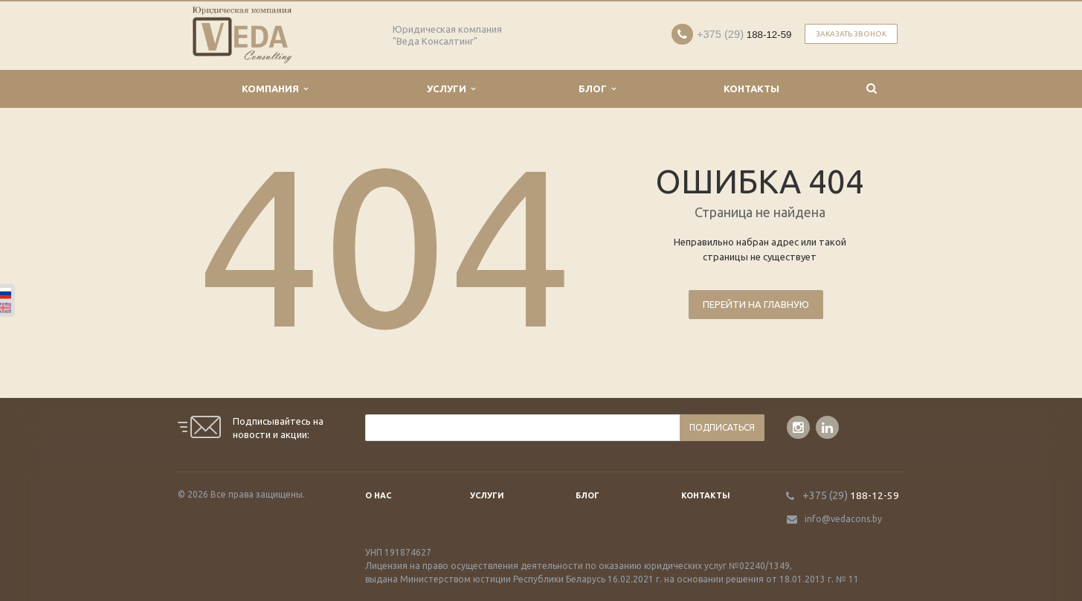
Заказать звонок (851, 34)
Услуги (451, 88)
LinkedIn (827, 427)
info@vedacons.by (843, 519)
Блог (597, 88)
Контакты (751, 88)
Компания (275, 88)
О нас (378, 495)
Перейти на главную (756, 304)
